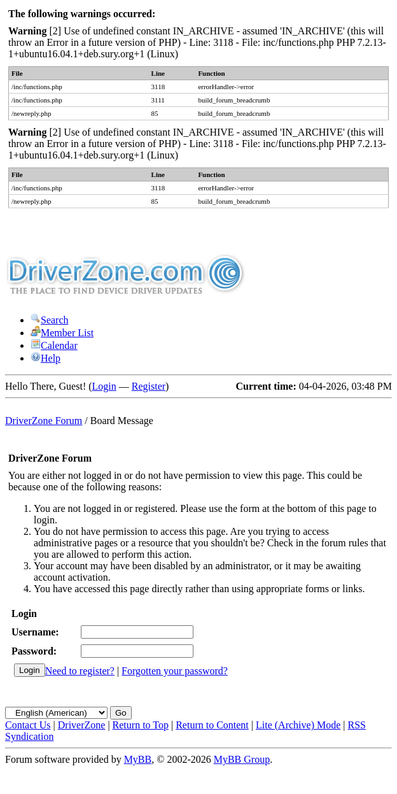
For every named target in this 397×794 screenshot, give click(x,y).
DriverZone (82, 725)
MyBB (138, 759)
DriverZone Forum (43, 420)
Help (45, 358)
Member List (62, 332)
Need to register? (80, 670)
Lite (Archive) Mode (298, 725)
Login (104, 386)
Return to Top (141, 725)
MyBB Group (242, 759)
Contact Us (28, 725)
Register (148, 386)
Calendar (54, 345)
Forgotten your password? (175, 670)
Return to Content (212, 725)
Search (50, 320)
